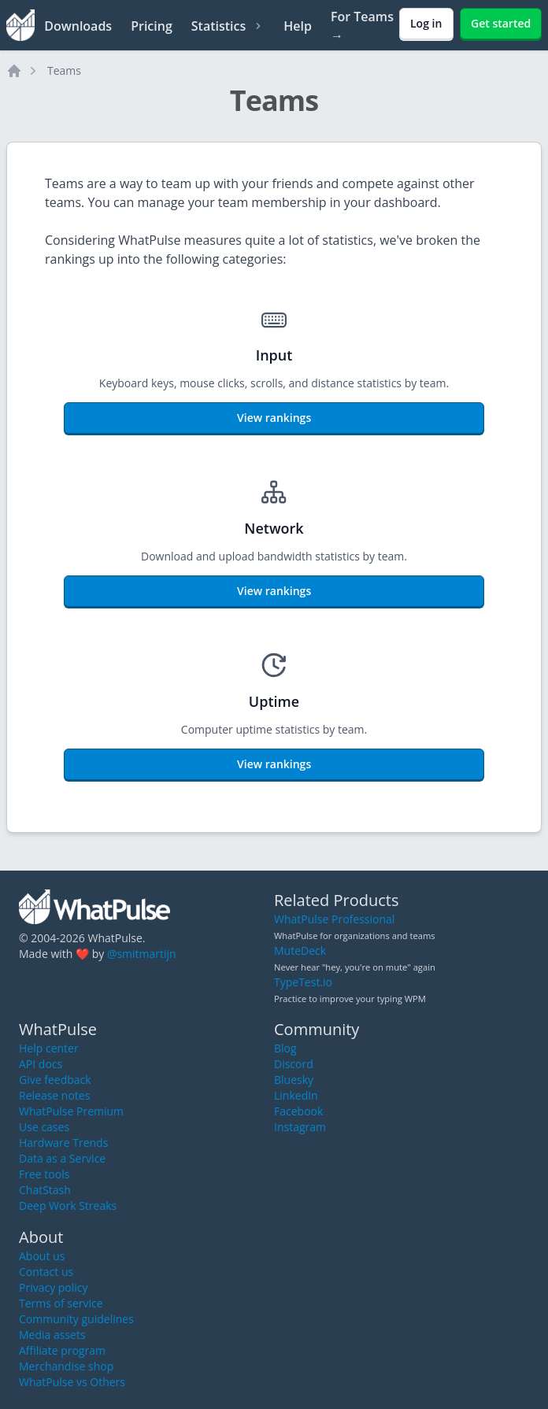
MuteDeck (300, 950)
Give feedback (55, 1079)
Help (297, 26)
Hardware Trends (63, 1142)
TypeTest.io (303, 981)
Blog (285, 1048)
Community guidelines (76, 1318)
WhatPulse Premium (71, 1111)
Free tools (44, 1174)
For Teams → (362, 26)
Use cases (44, 1126)
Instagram (300, 1126)
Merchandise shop (66, 1366)
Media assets (52, 1334)
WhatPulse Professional (334, 919)
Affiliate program (62, 1350)
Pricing (151, 26)
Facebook (298, 1111)
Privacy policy (53, 1287)
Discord (293, 1063)
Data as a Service (62, 1158)
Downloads (78, 26)
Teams (64, 70)
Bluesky (293, 1079)
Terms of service (61, 1303)
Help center (49, 1048)
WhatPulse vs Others (72, 1381)
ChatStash (45, 1189)
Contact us (46, 1271)
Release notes (54, 1095)
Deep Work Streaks (68, 1205)
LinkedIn (296, 1095)
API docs (40, 1063)
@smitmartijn (141, 953)
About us (42, 1255)
